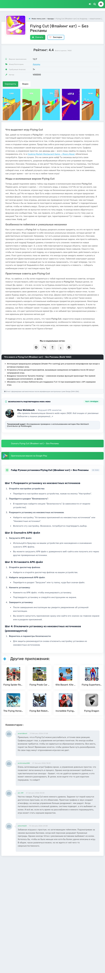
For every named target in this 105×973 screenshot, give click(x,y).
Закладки (55, 37)
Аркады (36, 64)
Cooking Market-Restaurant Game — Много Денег (51, 154)
